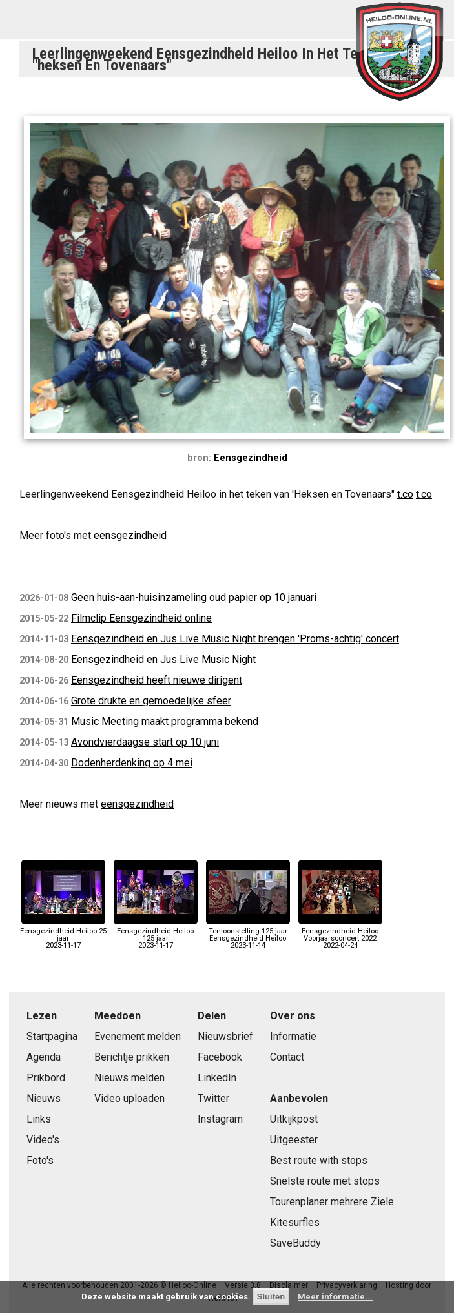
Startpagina (51, 1036)
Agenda (43, 1057)
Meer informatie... (335, 1296)
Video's (42, 1140)
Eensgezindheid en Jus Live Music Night (163, 659)
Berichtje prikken (131, 1057)
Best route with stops (318, 1160)
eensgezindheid (130, 535)
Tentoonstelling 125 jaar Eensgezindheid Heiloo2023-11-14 (248, 934)
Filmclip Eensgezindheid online (141, 618)
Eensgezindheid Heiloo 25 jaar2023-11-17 (63, 934)
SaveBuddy (295, 1243)
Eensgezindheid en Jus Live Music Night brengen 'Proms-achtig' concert (235, 639)
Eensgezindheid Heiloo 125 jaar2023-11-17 (156, 934)
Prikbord (45, 1078)
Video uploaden (129, 1098)
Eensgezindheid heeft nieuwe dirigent (156, 680)
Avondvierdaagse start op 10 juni (145, 742)
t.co (405, 494)
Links (38, 1119)
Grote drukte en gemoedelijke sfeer (151, 701)
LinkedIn (217, 1078)
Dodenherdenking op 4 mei (131, 763)
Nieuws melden (129, 1078)
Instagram (220, 1119)
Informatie (293, 1036)
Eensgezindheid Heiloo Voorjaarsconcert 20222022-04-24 (340, 934)
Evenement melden (137, 1036)
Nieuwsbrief (225, 1036)
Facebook (220, 1057)
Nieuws (43, 1098)
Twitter (213, 1098)
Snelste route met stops (325, 1181)
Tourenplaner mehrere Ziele (332, 1202)
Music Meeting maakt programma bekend (164, 721)
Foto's (40, 1160)
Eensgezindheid (250, 458)
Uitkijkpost (294, 1119)
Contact (287, 1057)
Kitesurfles (295, 1222)
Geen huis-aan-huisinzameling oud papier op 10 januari (193, 597)
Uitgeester (294, 1140)
